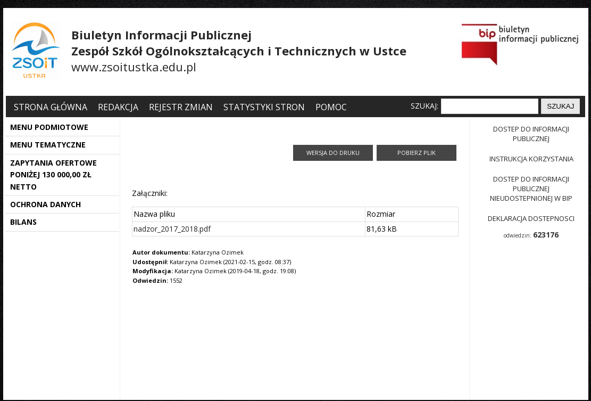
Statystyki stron (264, 107)
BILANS (23, 222)
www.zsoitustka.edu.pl (133, 67)
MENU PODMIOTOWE (49, 127)
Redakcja (118, 107)
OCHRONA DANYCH (45, 204)
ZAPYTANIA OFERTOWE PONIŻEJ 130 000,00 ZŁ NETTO (53, 175)
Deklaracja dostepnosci (531, 218)
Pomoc (331, 107)
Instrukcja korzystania (531, 158)
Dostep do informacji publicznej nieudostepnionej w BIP (531, 188)
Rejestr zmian (181, 107)
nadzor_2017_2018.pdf (172, 229)
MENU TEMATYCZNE (48, 145)
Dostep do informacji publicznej (531, 133)
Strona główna (51, 107)
